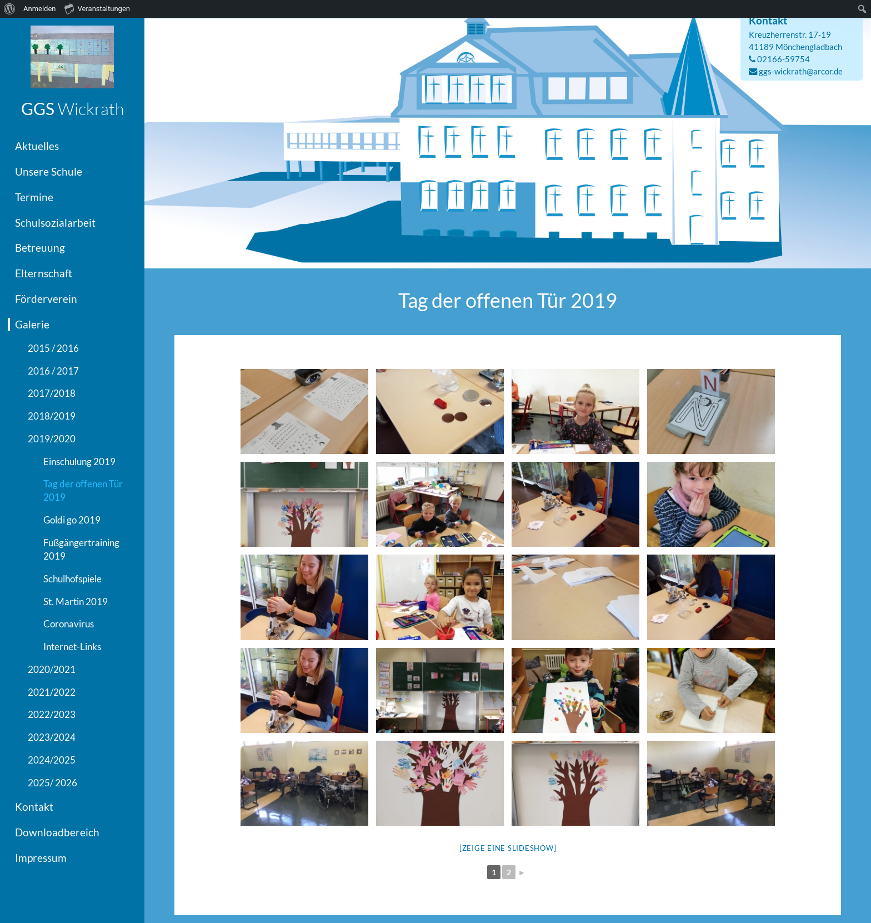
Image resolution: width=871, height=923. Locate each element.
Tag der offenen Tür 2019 (83, 490)
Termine (34, 197)
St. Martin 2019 (75, 601)
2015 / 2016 (53, 348)
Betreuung (40, 247)
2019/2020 (52, 439)
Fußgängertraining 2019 (81, 549)
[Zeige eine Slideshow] (508, 848)
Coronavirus (68, 624)
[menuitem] (9, 9)
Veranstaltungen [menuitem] (97, 8)
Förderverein (46, 298)
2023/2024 (52, 737)
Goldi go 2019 (72, 520)
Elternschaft (43, 273)
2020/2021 (52, 669)
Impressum (41, 857)
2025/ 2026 (52, 783)
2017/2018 (52, 393)
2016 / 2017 (53, 371)
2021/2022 (52, 692)
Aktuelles (37, 145)
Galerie (32, 324)
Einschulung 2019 (79, 461)
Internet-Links (72, 646)
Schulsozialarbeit (55, 222)
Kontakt (34, 806)
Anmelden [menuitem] (39, 8)
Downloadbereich (57, 832)
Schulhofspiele (72, 579)
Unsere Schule (48, 171)
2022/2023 (52, 714)
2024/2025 (52, 760)
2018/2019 (52, 416)
